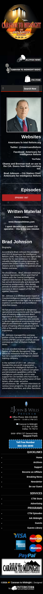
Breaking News (34, 476)
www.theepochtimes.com (21, 221)
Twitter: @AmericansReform (25, 147)
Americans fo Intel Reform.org (24, 142)
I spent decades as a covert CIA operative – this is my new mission (21, 227)
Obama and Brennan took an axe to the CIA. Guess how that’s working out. (22, 166)
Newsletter (36, 481)
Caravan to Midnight (21, 582)
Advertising (36, 503)
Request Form (30, 435)
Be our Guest (35, 486)
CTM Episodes (35, 513)
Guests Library (34, 527)
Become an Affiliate (32, 472)
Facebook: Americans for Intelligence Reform (27, 153)
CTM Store (36, 498)
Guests (38, 523)
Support (38, 467)
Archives (37, 462)
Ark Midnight (35, 518)
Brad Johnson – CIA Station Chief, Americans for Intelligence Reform (22, 174)
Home (39, 457)
